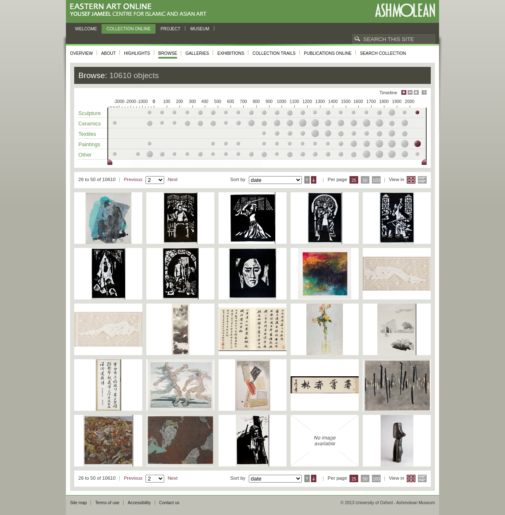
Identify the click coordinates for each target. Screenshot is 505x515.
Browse (167, 53)
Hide (416, 92)
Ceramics (89, 123)
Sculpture (89, 113)
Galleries (197, 53)
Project (170, 29)
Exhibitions (230, 53)
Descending (313, 180)
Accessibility (139, 502)
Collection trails (274, 53)
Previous (133, 179)
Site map (78, 502)
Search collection (383, 53)
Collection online (129, 29)
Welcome (86, 29)
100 (376, 180)
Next (172, 179)
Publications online (328, 53)
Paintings (89, 144)
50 (365, 180)
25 (354, 180)
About (108, 53)
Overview (81, 53)
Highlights (137, 53)
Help (424, 92)
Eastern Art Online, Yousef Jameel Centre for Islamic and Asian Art (140, 10)
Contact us (169, 502)
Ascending (307, 180)
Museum (199, 29)
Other (85, 155)
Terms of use (107, 502)
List (422, 180)
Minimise (410, 92)
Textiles (87, 134)
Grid (411, 180)
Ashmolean (405, 10)
